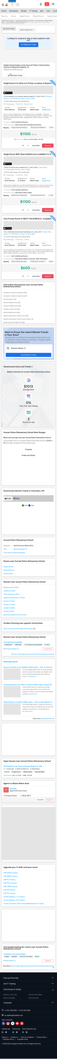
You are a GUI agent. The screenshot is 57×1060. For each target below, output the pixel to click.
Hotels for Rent (8, 611)
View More (36, 146)
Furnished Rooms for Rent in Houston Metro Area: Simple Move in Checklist (28, 685)
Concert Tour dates (35, 995)
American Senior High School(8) (14, 322)
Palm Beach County (17, 98)
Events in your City (10, 995)
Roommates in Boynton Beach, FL (17, 22)
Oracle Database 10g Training (14, 900)
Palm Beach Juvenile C (37, 261)
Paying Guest (52, 16)
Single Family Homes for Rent (14, 597)
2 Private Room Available (12, 642)
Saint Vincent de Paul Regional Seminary (28, 125)
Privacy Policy (41, 1037)
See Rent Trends (15, 75)
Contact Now (48, 649)
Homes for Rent (9, 601)
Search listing (8, 29)
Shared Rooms (38, 16)
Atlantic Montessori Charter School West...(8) (18, 319)
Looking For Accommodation (14, 954)
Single (7, 956)
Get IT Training (28, 984)
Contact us (14, 1037)
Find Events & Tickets (28, 989)
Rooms (13, 16)
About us (5, 1037)
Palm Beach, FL (10, 961)
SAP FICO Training (10, 883)
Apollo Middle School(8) (11, 312)
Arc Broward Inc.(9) (9, 299)
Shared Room (46, 245)
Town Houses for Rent (11, 594)
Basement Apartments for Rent (15, 615)
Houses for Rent (9, 604)
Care (48, 11)
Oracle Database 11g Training (14, 897)
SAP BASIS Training (10, 873)
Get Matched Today (28, 45)
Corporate (28, 1003)
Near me (4, 16)
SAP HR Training (9, 890)
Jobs (41, 11)
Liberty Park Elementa (38, 195)
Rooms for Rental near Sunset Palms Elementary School (32, 654)
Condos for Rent (9, 591)
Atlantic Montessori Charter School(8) (15, 316)
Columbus (12, 1)
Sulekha (7, 4)
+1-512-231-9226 (24, 1010)
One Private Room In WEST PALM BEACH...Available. (27, 219)
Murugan (13, 789)
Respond (48, 146)
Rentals (24, 11)
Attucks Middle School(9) (11, 302)
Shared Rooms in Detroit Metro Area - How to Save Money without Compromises (28, 702)
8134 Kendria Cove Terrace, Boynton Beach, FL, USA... (23, 766)
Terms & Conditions (27, 1037)
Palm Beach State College (23, 192)
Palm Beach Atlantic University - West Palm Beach (31, 259)
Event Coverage (9, 998)
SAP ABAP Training (10, 876)
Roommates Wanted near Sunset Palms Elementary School (32, 966)
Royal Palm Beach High (19, 261)
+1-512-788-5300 (10, 1010)
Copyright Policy (22, 1039)
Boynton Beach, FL (20, 549)
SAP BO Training (9, 879)
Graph (8, 498)
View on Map (30, 98)
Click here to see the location (14, 553)
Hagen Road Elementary (19, 127)
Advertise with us (8, 1039)
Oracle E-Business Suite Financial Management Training (23, 903)
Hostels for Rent (9, 608)
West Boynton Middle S (38, 127)
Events (3, 11)
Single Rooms (25, 16)
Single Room (46, 110)
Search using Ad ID (27, 30)
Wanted (14, 956)
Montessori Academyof (19, 195)
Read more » (33, 676)
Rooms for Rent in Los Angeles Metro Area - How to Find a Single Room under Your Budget (28, 667)
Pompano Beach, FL (11, 649)
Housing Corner (10, 661)
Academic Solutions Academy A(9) (15, 292)
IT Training (33, 11)
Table (17, 498)
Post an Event (33, 998)
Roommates (13, 11)
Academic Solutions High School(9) (15, 296)
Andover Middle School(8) (12, 306)
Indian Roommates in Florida (24, 20)
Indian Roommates (7, 20)
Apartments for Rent (11, 587)
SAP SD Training (9, 893)
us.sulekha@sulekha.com (13, 1015)
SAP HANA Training (10, 886)
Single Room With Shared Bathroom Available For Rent (28, 154)
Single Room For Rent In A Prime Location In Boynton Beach (28, 83)
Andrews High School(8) (11, 309)
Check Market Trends (28, 355)
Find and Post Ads (28, 978)
